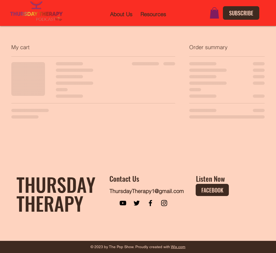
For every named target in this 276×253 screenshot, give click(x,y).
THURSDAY (55, 184)
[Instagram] (164, 203)
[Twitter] (137, 203)
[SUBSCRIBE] (241, 13)
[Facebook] (150, 203)
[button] (214, 13)
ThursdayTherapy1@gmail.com (146, 191)
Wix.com (178, 247)
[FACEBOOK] (212, 190)
